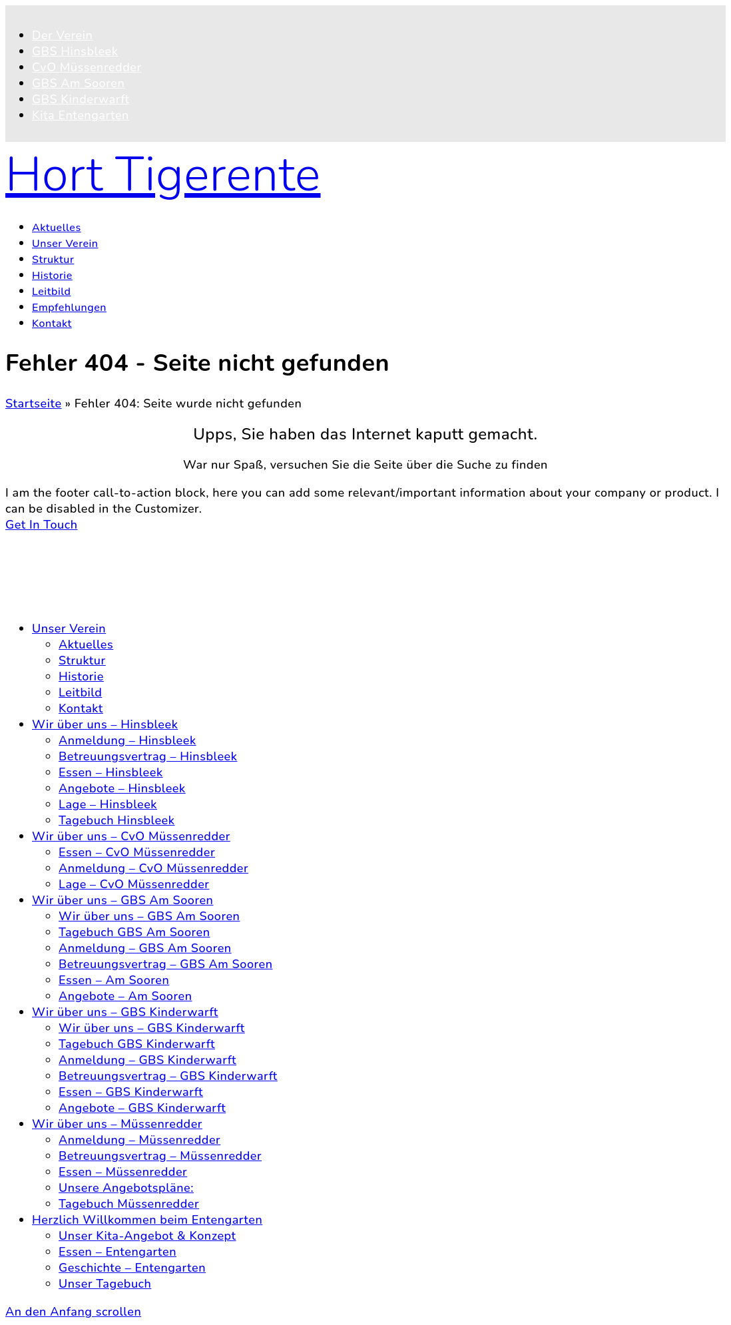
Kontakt (54, 569)
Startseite (33, 403)
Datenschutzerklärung (95, 585)
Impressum (63, 601)
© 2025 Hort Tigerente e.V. (83, 541)
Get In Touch (41, 525)
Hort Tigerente (163, 174)
